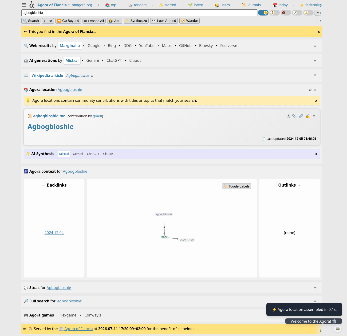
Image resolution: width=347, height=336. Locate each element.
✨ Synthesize (136, 21)
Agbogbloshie (78, 75)
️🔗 (300, 116)
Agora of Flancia (78, 328)
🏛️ (61, 328)
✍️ (307, 116)
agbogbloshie (59, 287)
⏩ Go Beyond (68, 21)
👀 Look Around (164, 21)
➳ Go (48, 21)
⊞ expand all (94, 21)
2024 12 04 (54, 232)
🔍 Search (31, 21)
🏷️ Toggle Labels (237, 186)
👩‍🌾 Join (114, 21)
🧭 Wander (189, 21)
